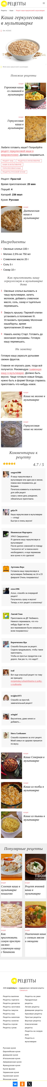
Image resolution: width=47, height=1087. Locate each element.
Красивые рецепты (33, 1014)
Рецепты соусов (10, 1024)
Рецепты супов (10, 1028)
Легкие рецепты (32, 1007)
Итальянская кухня (11, 1058)
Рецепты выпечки (11, 996)
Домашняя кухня (10, 1055)
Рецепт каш (8, 161)
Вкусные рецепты (33, 1021)
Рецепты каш (9, 1014)
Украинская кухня (11, 1072)
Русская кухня (9, 1048)
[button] (44, 3)
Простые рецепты (33, 1017)
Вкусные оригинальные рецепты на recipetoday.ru (23, 981)
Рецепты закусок (10, 1010)
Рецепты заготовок (11, 1007)
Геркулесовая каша (12, 168)
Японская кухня (10, 1079)
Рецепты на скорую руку (34, 1033)
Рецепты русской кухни (14, 172)
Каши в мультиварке (12, 164)
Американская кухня (12, 1062)
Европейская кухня (11, 1051)
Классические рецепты (31, 1026)
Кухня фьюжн (9, 1069)
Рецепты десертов (11, 1003)
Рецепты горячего (11, 1000)
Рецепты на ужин (33, 996)
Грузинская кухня (11, 1076)
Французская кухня (11, 1065)
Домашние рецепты (34, 1010)
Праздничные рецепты (31, 1001)
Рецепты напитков (11, 1017)
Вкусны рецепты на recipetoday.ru (13, 4)
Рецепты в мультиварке (29, 161)
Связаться (23, 990)
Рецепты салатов (11, 1021)
